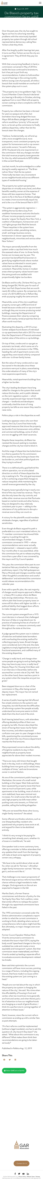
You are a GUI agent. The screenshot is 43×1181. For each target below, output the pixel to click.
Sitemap (38, 1176)
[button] (4, 1059)
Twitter (19, 1174)
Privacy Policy (22, 1176)
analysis (12, 329)
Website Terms (31, 1176)
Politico (16, 1048)
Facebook (15, 1174)
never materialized (21, 951)
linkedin (28, 1174)
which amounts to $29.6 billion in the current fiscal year (20, 159)
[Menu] (40, 2)
